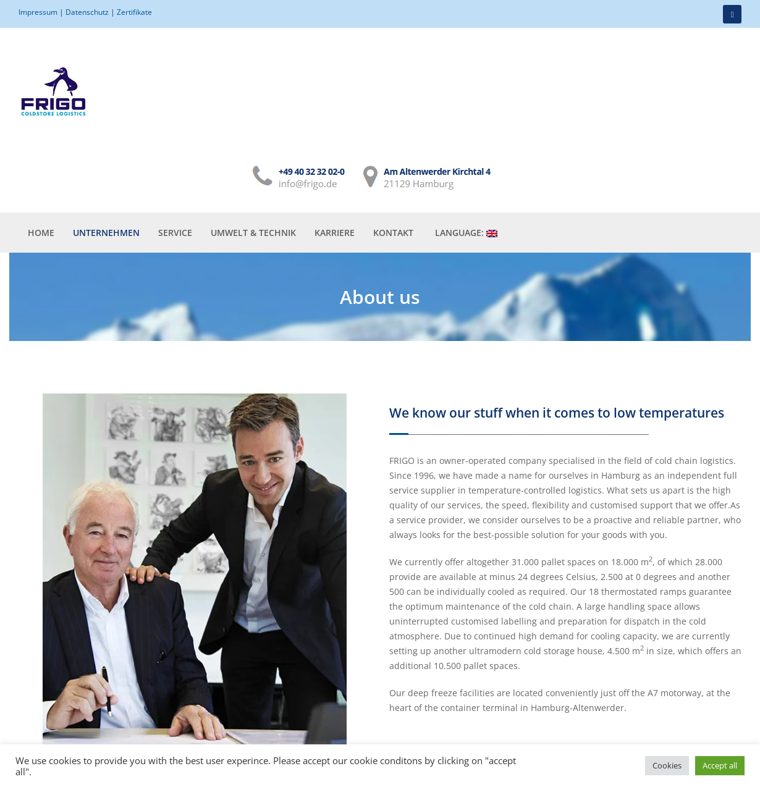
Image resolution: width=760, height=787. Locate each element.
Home (41, 170)
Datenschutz (87, 12)
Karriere (335, 170)
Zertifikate (134, 12)
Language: (466, 170)
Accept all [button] (720, 765)
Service (175, 170)
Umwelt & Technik (253, 170)
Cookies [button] (667, 765)
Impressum (38, 12)
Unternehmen (106, 170)
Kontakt (393, 170)
